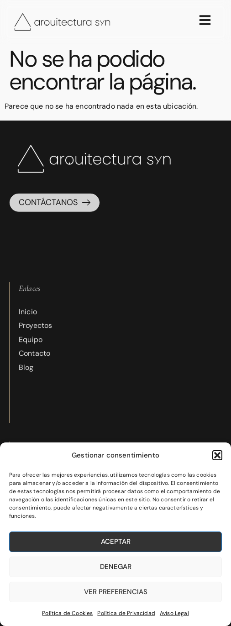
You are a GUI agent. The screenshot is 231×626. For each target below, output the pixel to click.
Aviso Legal (174, 613)
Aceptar (116, 541)
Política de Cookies (67, 613)
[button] (217, 455)
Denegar (115, 566)
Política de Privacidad (126, 613)
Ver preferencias (115, 591)
